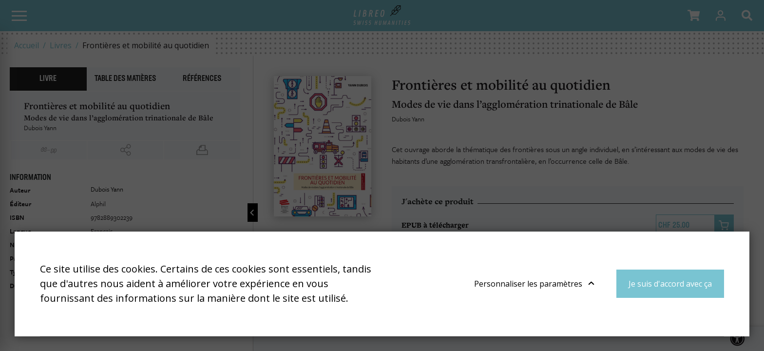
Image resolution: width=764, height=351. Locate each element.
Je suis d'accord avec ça (670, 283)
